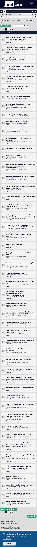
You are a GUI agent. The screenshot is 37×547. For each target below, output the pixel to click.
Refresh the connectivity (14, 426)
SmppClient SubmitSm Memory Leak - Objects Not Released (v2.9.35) (19, 48)
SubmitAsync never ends (14, 244)
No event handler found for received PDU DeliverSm (20, 77)
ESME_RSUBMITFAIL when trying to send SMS (20, 282)
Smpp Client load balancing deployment (20, 485)
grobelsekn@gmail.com (17, 379)
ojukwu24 (14, 397)
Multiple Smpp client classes (16, 502)
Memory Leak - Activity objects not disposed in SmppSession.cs (18, 38)
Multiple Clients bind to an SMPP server (20, 387)
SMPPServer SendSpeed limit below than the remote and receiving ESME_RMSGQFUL (20, 166)
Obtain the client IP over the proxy (18, 156)
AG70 (13, 448)
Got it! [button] (9, 543)
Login (3, 14)
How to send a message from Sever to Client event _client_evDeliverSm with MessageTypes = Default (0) (19, 444)
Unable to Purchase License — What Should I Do (18, 105)
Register (9, 14)
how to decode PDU (13, 477)
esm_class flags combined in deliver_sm (19, 58)
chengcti (14, 436)
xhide (13, 98)
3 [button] (10, 29)
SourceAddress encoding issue (16, 303)
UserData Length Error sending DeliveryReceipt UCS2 (17, 205)
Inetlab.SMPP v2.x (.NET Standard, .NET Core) (16, 21)
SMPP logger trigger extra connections (20, 493)
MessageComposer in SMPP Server (18, 130)
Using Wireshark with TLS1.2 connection (20, 340)
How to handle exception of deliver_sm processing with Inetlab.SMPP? (20, 313)
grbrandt (14, 362)
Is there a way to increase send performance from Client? (17, 87)
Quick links (1, 11)
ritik (12, 228)
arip (13, 218)
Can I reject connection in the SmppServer (16, 331)
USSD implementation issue (15, 396)
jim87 (13, 370)
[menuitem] (35, 17)
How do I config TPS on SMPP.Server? (19, 434)
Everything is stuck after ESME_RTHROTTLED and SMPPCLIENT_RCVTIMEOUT (15, 293)
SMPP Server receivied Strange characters (17, 350)
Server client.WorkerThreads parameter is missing (20, 67)
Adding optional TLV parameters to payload (18, 139)
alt (12, 59)
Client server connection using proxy (19, 377)
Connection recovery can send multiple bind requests (19, 264)
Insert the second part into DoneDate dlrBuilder (19, 405)
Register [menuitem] (36, 12)
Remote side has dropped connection (19, 322)
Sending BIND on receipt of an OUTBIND (20, 369)
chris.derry (14, 115)
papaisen (14, 284)
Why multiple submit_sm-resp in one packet (19, 235)
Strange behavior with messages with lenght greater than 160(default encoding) (19, 416)
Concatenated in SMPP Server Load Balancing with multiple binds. (18, 467)
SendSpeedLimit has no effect (16, 121)
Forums (5, 12)
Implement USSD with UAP (15, 273)
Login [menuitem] (33, 12)
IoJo (13, 51)
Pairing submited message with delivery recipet (20, 456)
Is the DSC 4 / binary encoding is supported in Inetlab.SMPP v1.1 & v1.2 (19, 226)
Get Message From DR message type (19, 148)
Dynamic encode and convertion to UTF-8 (20, 196)
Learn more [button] (7, 539)
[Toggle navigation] (31, 4)
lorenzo (13, 150)
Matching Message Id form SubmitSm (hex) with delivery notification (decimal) (20, 216)
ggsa (13, 40)
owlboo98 (14, 427)
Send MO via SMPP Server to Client (18, 97)
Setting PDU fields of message (16, 114)
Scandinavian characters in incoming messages (19, 360)
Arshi (13, 266)
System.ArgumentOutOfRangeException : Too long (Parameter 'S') (20, 187)
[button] (12, 29)
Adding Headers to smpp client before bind (19, 253)
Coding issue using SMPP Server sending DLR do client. (20, 177)
